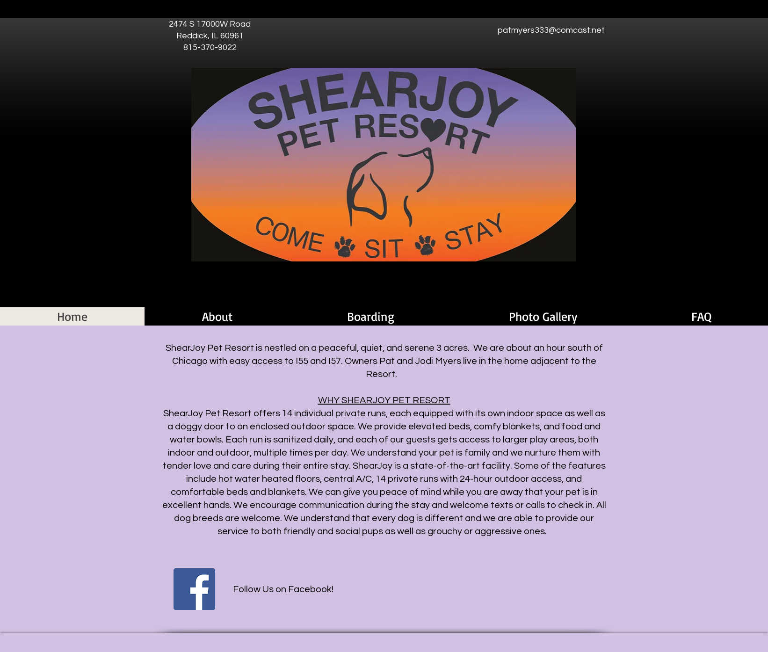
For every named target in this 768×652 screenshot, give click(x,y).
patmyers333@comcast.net (551, 30)
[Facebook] (194, 589)
